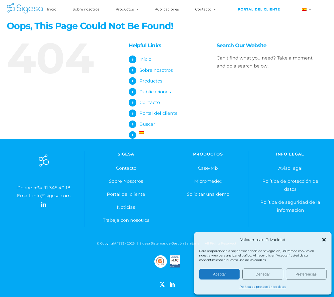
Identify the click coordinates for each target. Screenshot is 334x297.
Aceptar (219, 274)
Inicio (145, 59)
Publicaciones (155, 91)
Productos (150, 81)
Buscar (147, 124)
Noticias (126, 207)
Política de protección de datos (263, 286)
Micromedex (208, 181)
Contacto (149, 102)
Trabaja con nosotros (126, 220)
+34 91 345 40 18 (52, 187)
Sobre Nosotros (126, 181)
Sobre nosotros (156, 70)
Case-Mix (208, 168)
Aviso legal (290, 168)
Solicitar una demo (208, 194)
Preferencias (306, 274)
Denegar (263, 274)
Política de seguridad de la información (290, 206)
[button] (324, 239)
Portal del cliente (158, 113)
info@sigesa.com (51, 195)
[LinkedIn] (43, 204)
